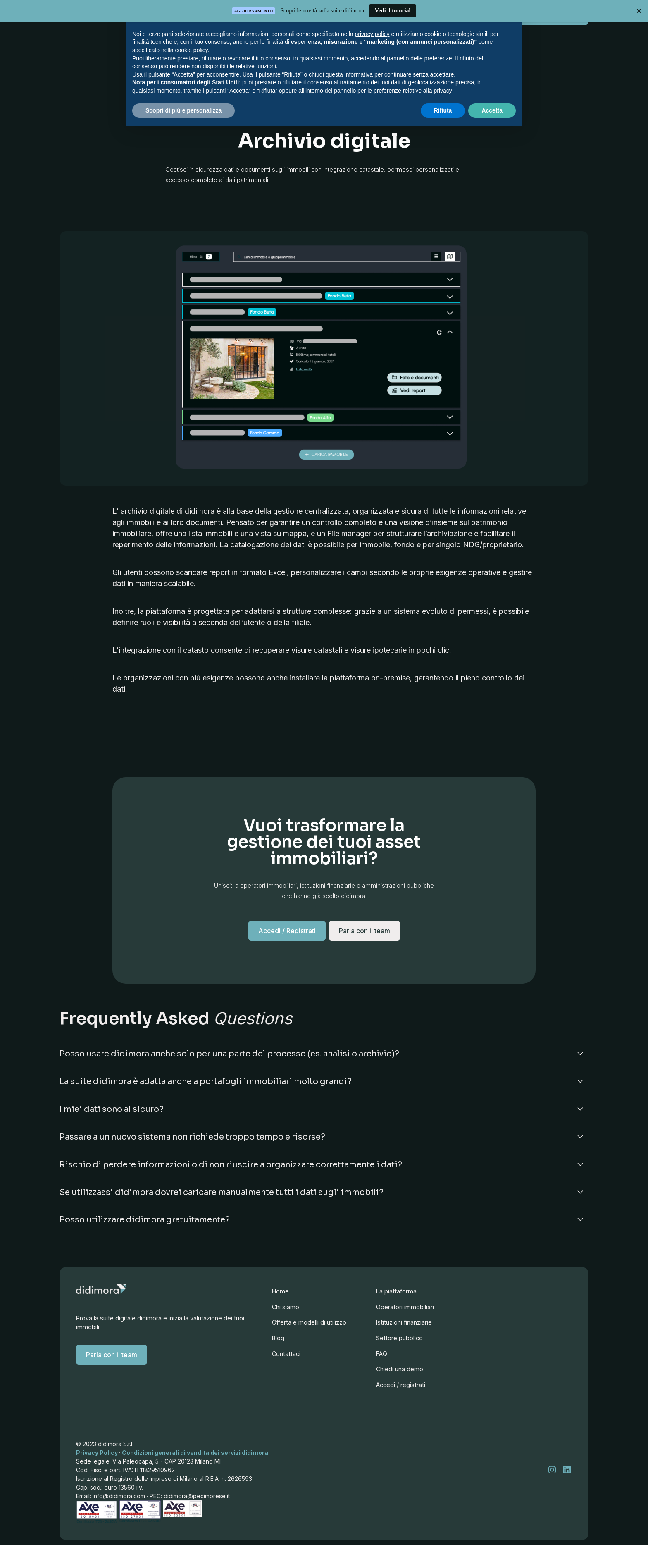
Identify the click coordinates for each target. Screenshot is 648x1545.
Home (279, 1294)
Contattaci (285, 1357)
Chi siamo (285, 1310)
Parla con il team (111, 1355)
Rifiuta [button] (443, 110)
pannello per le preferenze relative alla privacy (393, 90)
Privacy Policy (97, 1452)
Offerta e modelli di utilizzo (309, 1325)
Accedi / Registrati (285, 940)
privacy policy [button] (372, 34)
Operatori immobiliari (404, 1323)
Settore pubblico (398, 1357)
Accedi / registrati (399, 1407)
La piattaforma (395, 1307)
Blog (277, 1341)
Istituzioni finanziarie (403, 1340)
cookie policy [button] (191, 50)
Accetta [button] (492, 110)
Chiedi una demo (398, 1390)
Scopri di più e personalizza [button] (183, 110)
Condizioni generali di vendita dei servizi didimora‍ (195, 1452)
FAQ (379, 1374)
